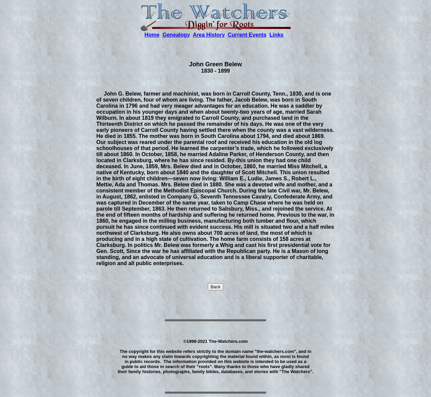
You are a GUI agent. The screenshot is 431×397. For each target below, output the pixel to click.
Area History (209, 35)
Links (276, 35)
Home (151, 35)
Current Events (247, 35)
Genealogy (176, 35)
